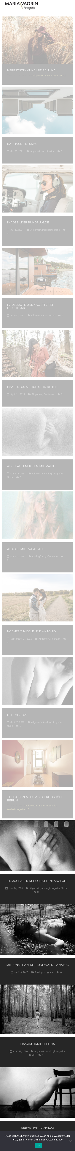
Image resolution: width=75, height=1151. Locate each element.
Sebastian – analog (37, 1127)
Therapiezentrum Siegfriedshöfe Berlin (35, 798)
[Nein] (70, 1141)
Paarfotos (49, 394)
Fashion (49, 75)
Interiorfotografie (47, 805)
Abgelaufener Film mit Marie (31, 466)
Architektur (48, 151)
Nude (10, 477)
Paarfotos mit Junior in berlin (32, 387)
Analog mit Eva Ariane (25, 549)
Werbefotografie (16, 809)
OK (38, 1145)
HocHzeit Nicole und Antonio (31, 631)
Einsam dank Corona (37, 1044)
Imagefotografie (51, 229)
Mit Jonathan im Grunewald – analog (37, 965)
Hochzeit (55, 638)
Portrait (58, 75)
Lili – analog (17, 715)
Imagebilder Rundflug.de (28, 222)
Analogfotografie (53, 473)
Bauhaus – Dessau (22, 144)
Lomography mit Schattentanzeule (38, 881)
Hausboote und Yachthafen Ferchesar (30, 306)
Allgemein (38, 75)
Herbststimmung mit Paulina (31, 70)
